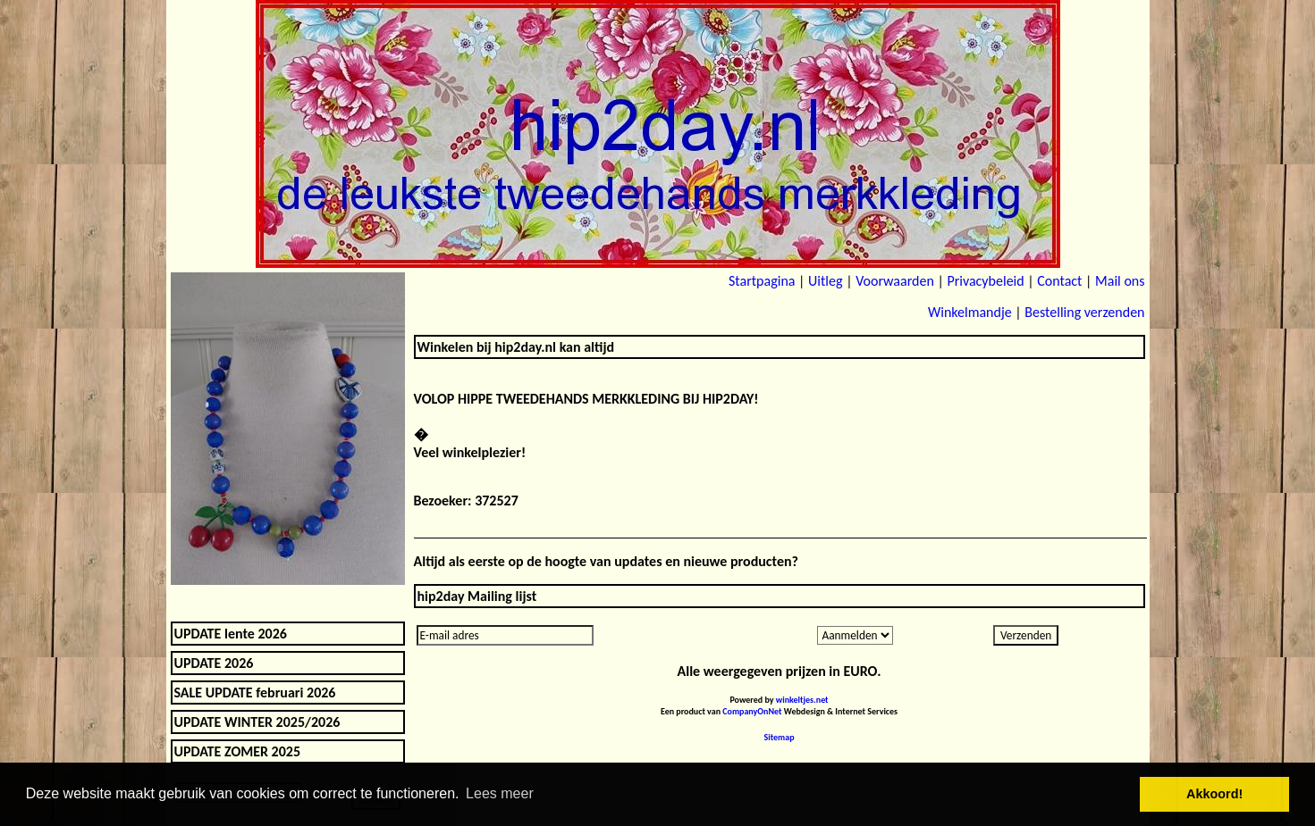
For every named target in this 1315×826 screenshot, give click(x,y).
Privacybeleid (985, 280)
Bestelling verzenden (1084, 312)
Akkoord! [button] (1214, 794)
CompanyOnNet (751, 711)
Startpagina (762, 280)
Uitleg (825, 280)
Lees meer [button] (500, 793)
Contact (1059, 280)
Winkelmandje (970, 312)
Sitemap (779, 737)
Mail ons (1119, 280)
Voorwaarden (895, 280)
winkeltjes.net (802, 699)
